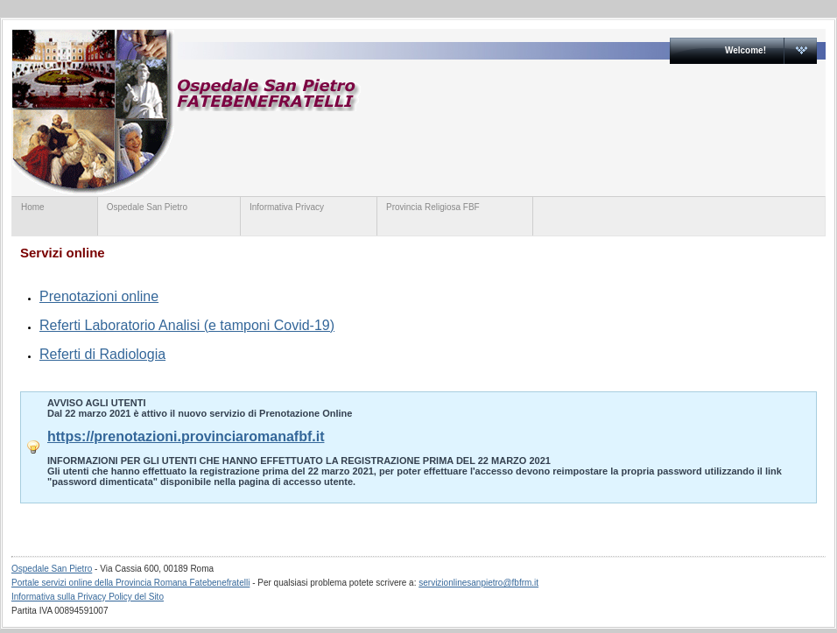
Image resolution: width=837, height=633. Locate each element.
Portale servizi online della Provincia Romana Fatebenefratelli (130, 582)
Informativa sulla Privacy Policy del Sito (87, 596)
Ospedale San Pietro (351, 111)
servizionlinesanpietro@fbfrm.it (478, 582)
